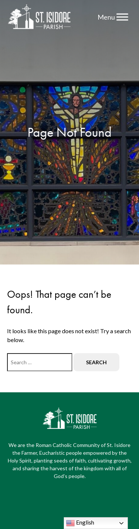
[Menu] (122, 16)
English (80, 523)
